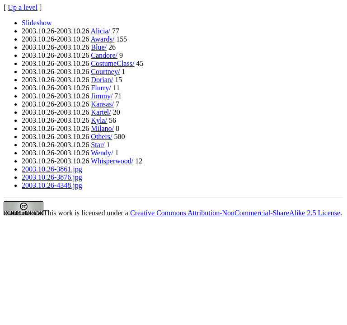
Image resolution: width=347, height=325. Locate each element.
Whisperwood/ (112, 161)
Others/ (101, 136)
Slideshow (37, 23)
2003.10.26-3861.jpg (52, 169)
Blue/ (99, 47)
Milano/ (102, 128)
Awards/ (102, 39)
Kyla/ (99, 120)
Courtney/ (105, 71)
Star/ (97, 145)
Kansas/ (102, 104)
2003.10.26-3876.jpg (52, 177)
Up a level (23, 7)
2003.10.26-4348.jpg (52, 185)
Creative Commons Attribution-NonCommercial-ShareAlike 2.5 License (235, 213)
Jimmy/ (102, 96)
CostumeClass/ (112, 63)
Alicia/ (100, 31)
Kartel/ (101, 112)
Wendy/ (102, 153)
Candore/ (104, 55)
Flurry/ (101, 88)
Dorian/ (102, 80)
